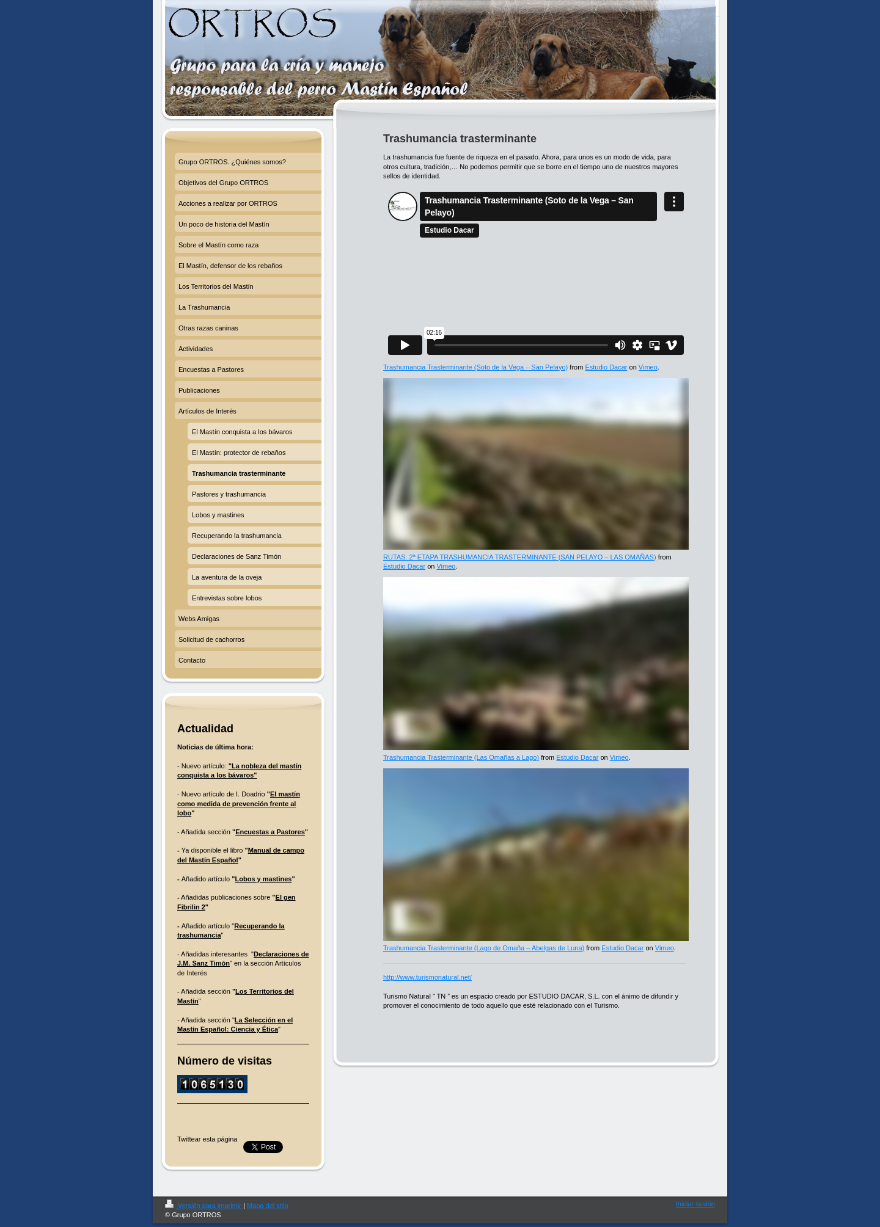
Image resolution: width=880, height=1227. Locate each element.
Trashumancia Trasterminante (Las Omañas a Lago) (461, 757)
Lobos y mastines (263, 879)
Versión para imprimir (204, 1205)
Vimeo (648, 367)
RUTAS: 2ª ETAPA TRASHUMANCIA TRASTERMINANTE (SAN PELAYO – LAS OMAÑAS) (519, 557)
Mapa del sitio (267, 1205)
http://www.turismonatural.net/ (427, 977)
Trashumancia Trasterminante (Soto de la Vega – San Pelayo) (475, 367)
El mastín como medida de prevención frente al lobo (238, 803)
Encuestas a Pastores (270, 832)
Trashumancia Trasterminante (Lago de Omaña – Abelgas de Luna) (483, 948)
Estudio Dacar (606, 367)
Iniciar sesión (695, 1203)
